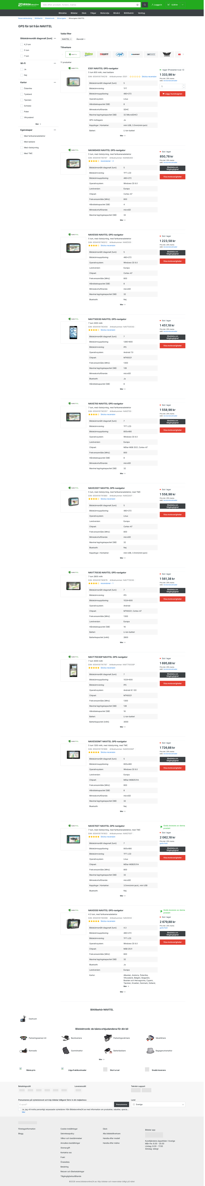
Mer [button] (23, 1112)
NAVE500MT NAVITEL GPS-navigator (123, 743)
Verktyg (141, 13)
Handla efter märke (111, 1143)
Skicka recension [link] (149, 76)
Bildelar (74, 13)
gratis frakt (164, 843)
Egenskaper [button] (26, 130)
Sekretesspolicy (67, 1133)
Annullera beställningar (70, 1143)
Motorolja (104, 13)
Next (183, 54)
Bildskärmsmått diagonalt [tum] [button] (36, 38)
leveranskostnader (170, 81)
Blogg (20, 1133)
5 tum (26, 50)
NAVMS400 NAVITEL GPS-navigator (123, 152)
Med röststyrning (31, 147)
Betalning (65, 1167)
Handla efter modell (111, 1138)
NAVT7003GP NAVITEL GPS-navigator (123, 659)
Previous (63, 54)
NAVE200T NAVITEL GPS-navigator (123, 490)
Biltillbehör (129, 13)
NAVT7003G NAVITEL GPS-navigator (123, 574)
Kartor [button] (23, 82)
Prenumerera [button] (121, 1104)
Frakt (63, 1157)
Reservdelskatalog (25, 18)
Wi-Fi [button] (23, 63)
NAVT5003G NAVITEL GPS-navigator (123, 321)
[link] (175, 4)
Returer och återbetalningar (72, 1171)
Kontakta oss (66, 1152)
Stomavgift (65, 1148)
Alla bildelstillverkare (111, 1133)
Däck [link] (105, 1129)
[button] (137, 4)
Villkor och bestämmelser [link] (71, 1138)
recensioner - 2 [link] (107, 161)
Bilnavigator (61, 18)
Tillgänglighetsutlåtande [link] (71, 1176)
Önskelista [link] (65, 1162)
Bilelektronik (49, 18)
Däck (84, 13)
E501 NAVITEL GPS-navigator (123, 70)
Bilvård (116, 13)
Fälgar (93, 13)
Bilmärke (63, 13)
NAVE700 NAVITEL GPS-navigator (123, 405)
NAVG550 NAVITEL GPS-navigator (123, 912)
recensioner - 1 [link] (107, 583)
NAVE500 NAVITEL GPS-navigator (123, 236)
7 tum (26, 56)
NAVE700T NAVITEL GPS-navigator (123, 828)
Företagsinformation (26, 1129)
